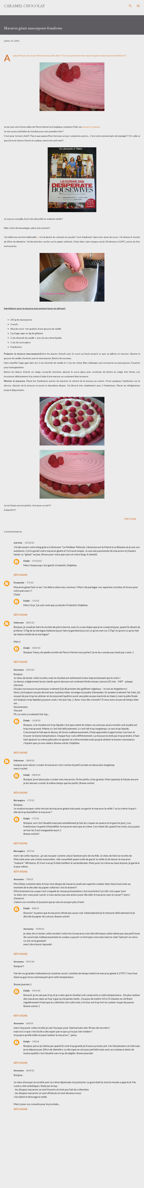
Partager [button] (130, 518)
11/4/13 (36, 720)
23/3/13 (30, 669)
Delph (26, 560)
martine (18, 542)
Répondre (21, 574)
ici (38, 237)
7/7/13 (30, 800)
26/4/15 (30, 1070)
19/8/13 (40, 928)
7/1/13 (30, 582)
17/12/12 (37, 560)
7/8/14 (35, 1041)
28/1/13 (30, 622)
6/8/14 (29, 1023)
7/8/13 (29, 879)
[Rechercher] (130, 6)
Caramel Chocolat (24, 5)
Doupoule (19, 582)
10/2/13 (36, 647)
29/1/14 (30, 961)
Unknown (19, 622)
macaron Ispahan (91, 126)
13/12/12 (29, 542)
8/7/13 (30, 851)
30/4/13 (30, 760)
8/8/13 (35, 908)
